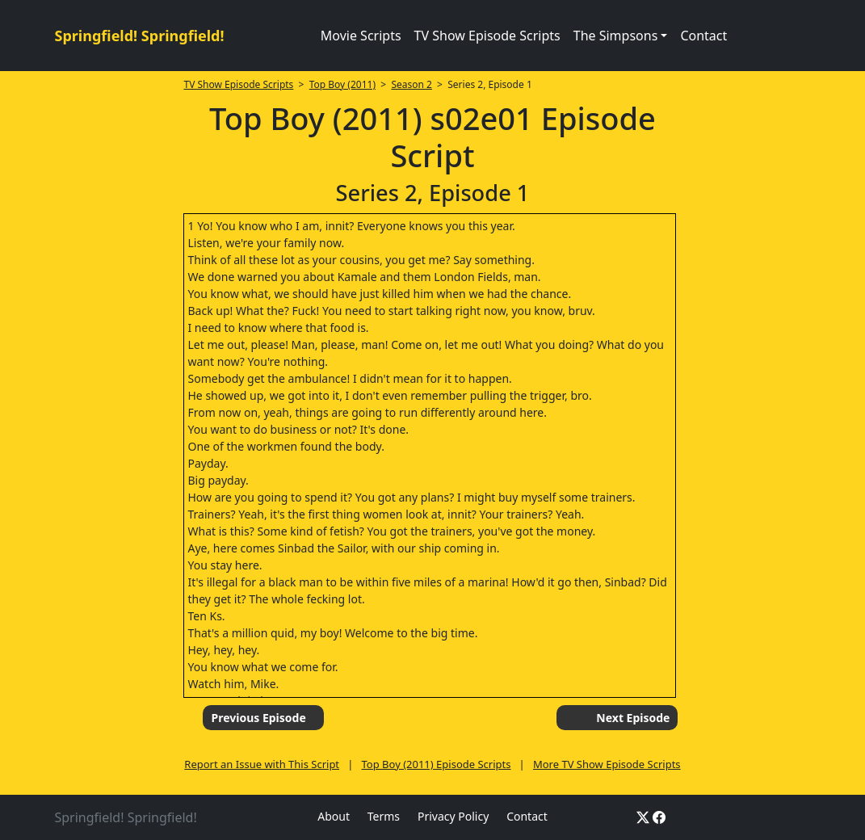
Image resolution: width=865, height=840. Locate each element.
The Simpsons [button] (615, 35)
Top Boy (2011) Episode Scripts (436, 764)
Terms (383, 816)
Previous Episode (258, 717)
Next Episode (633, 717)
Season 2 (411, 84)
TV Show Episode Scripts (487, 35)
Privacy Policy (453, 816)
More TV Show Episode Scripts (607, 764)
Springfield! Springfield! (140, 35)
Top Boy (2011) (342, 84)
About (333, 816)
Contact (703, 35)
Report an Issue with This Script (261, 764)
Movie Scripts (361, 35)
